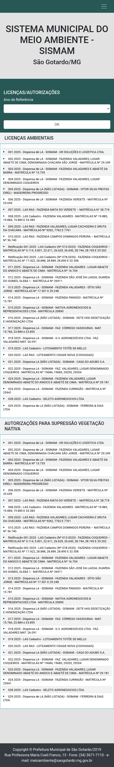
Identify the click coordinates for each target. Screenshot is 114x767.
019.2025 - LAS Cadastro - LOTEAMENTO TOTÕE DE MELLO (47, 348)
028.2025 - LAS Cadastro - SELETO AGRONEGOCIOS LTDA (46, 399)
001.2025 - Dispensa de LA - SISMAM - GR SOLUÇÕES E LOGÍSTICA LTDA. (56, 152)
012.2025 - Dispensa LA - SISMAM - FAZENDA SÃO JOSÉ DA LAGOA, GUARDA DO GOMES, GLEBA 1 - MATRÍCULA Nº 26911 (56, 279)
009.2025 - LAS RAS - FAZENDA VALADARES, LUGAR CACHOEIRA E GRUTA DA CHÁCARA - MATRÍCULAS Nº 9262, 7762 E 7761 (54, 228)
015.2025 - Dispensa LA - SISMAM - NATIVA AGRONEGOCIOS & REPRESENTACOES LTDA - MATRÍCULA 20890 (47, 309)
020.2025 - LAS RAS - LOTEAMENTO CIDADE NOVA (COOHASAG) (51, 355)
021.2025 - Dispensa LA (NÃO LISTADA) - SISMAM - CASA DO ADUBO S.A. (56, 361)
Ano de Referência (18, 99)
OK (57, 124)
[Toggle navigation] (104, 6)
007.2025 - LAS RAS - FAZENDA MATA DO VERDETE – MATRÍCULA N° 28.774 (58, 209)
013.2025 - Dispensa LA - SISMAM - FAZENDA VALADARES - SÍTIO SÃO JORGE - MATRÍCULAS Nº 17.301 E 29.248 (52, 289)
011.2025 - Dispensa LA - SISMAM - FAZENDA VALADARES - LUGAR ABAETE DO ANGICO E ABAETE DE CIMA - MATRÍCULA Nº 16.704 (55, 268)
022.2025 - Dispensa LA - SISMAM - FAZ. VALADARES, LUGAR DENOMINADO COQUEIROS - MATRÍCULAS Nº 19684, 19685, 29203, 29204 (56, 370)
